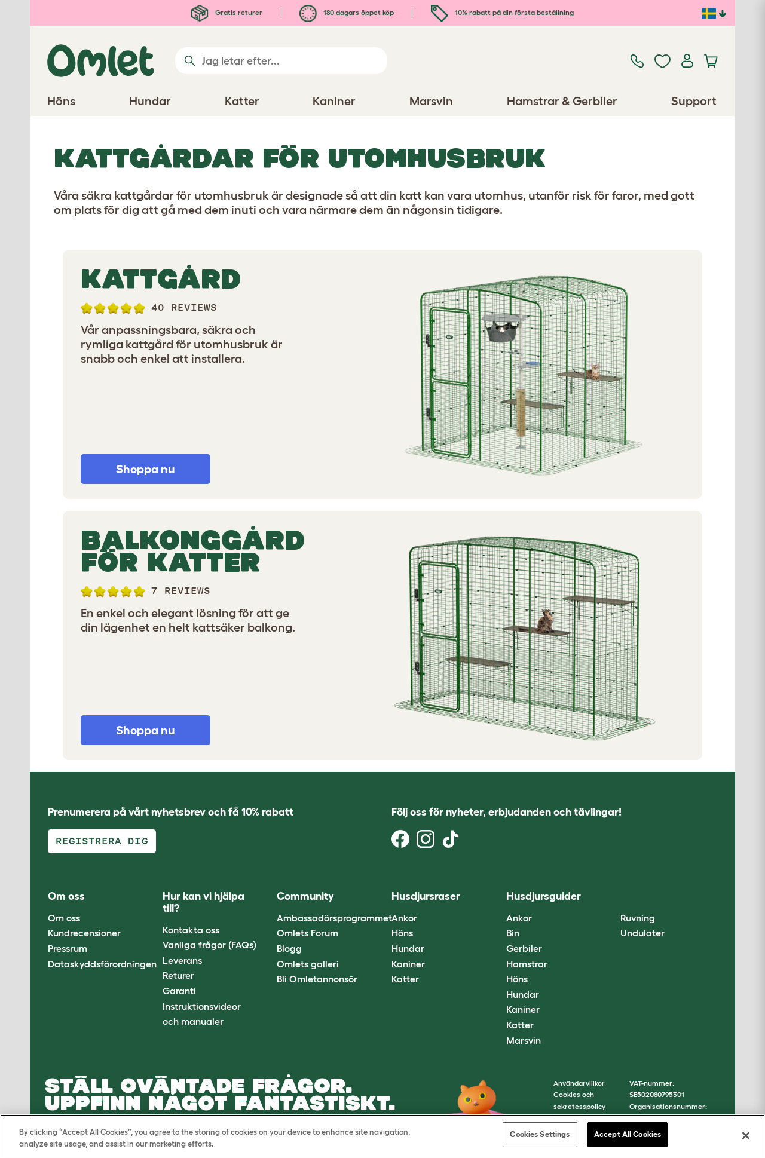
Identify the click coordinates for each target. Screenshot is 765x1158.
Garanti (179, 990)
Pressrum (67, 948)
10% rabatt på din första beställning (502, 12)
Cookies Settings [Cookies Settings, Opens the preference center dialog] (540, 1134)
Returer (178, 975)
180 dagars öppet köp (346, 12)
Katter (405, 978)
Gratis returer (226, 12)
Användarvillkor (579, 1083)
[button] (611, 897)
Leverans (182, 960)
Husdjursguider (543, 896)
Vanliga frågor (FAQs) (209, 944)
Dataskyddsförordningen (102, 963)
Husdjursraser (425, 896)
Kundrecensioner (84, 932)
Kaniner (408, 963)
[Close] (746, 1135)
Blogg (289, 948)
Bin (512, 932)
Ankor (404, 917)
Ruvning (637, 917)
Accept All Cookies (627, 1134)
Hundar (407, 948)
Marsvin (523, 1040)
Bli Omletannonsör (317, 978)
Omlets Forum (307, 932)
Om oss (64, 917)
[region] (382, 1136)
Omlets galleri (308, 963)
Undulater (642, 932)
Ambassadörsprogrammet (334, 917)
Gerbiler (524, 948)
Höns (402, 932)
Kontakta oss (191, 929)
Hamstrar (526, 963)
